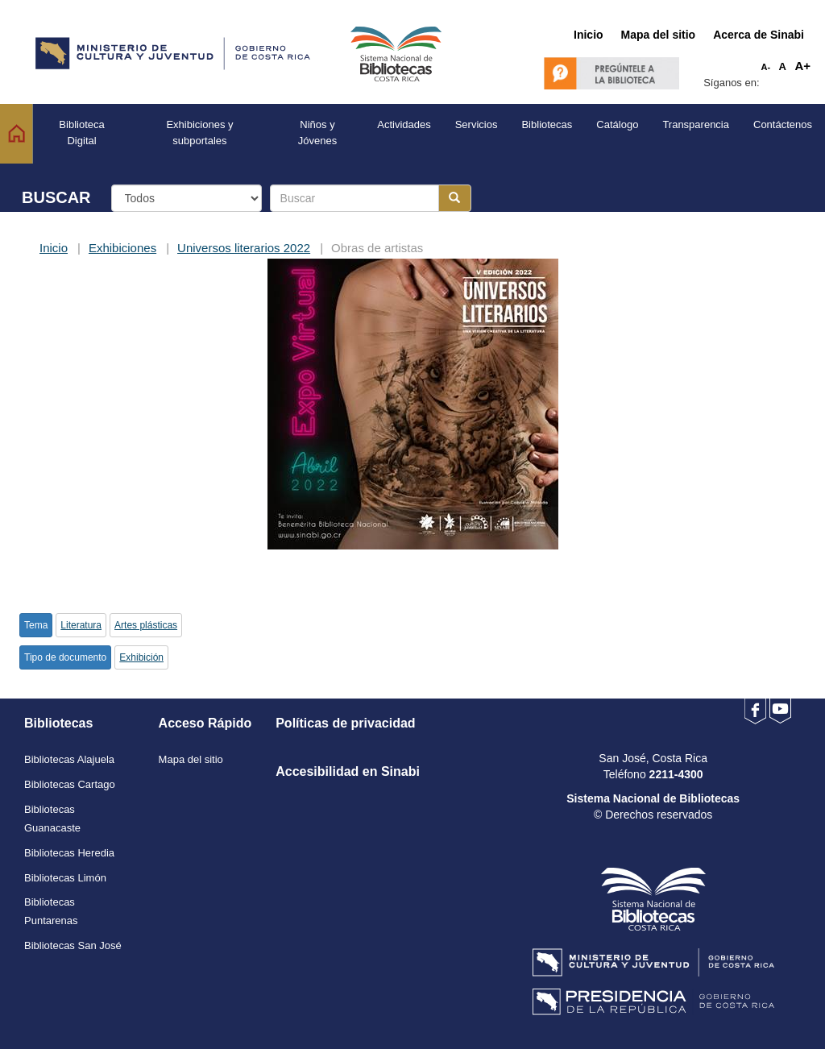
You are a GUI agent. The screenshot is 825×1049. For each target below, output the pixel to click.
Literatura (81, 625)
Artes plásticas (145, 625)
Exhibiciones (122, 248)
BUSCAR (56, 197)
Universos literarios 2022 (243, 248)
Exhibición (141, 657)
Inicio (53, 248)
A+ (802, 66)
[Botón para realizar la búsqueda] (454, 198)
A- (766, 67)
